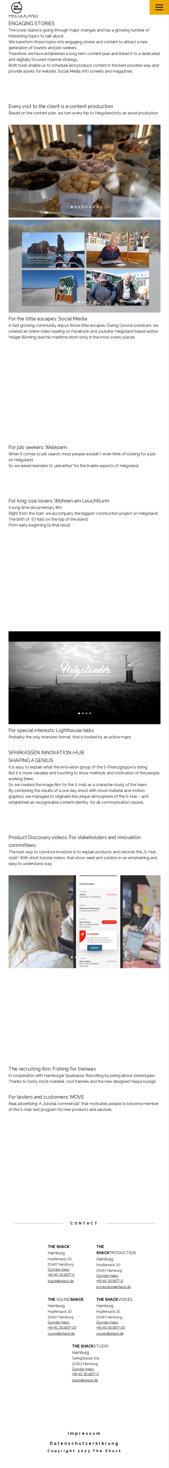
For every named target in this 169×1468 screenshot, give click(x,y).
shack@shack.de (61, 1281)
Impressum (84, 1433)
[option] (85, 171)
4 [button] (83, 207)
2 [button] (75, 207)
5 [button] (86, 207)
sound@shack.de (61, 1334)
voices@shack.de (110, 1334)
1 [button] (72, 207)
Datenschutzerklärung (84, 1443)
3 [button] (79, 207)
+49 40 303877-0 (61, 1275)
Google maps (59, 1269)
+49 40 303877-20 (62, 1327)
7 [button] (94, 207)
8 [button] (97, 207)
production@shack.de (113, 1287)
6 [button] (90, 207)
